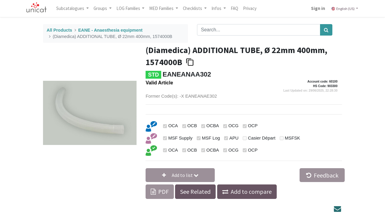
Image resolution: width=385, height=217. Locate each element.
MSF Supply (180, 138)
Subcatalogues (70, 8)
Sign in (318, 8)
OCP (252, 125)
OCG (233, 125)
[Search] (326, 30)
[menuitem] (234, 8)
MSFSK (292, 138)
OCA (173, 125)
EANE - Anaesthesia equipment (110, 30)
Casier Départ (261, 138)
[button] (180, 175)
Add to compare (251, 191)
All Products (59, 30)
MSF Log (211, 138)
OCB (192, 125)
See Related (195, 191)
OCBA (212, 125)
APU (234, 138)
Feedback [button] (322, 175)
